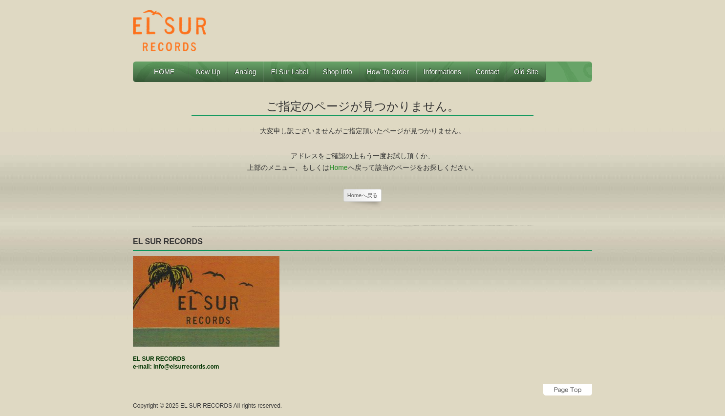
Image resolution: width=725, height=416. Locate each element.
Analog (245, 72)
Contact (487, 72)
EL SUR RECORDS (206, 405)
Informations (442, 72)
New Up (208, 72)
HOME (167, 72)
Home (338, 167)
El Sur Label (289, 72)
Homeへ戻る (362, 195)
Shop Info (337, 72)
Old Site (526, 72)
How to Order (388, 72)
